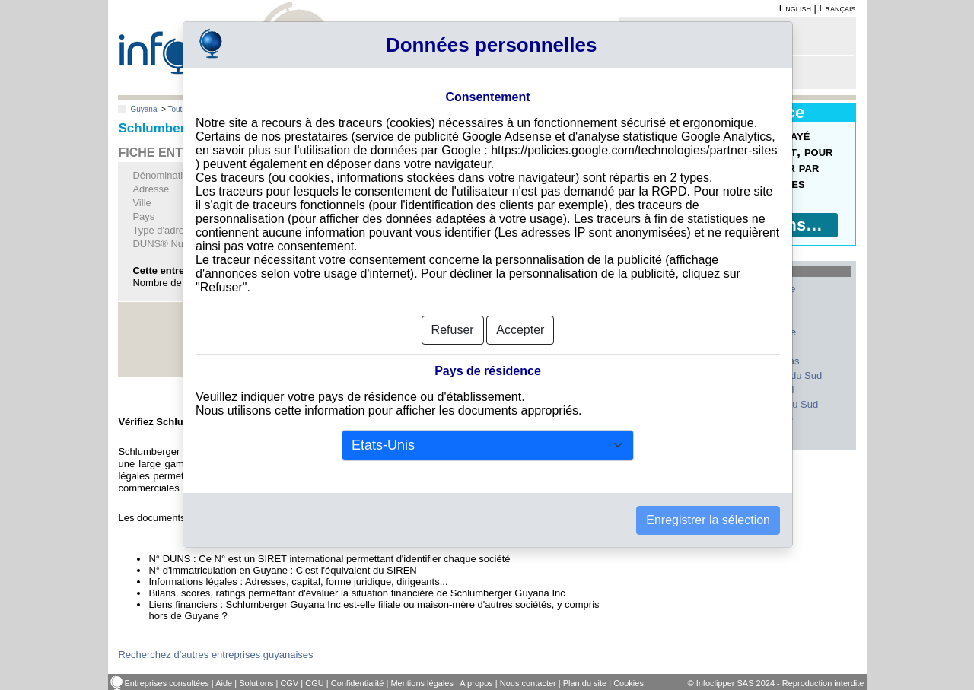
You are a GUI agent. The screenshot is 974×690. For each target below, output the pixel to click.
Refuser (452, 323)
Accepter (520, 323)
